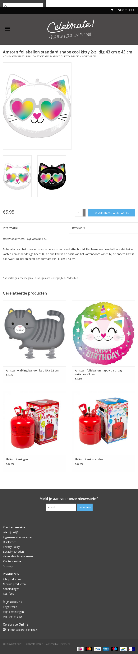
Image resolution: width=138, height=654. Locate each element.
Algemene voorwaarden (18, 537)
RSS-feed (8, 593)
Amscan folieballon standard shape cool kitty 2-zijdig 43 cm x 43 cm (54, 56)
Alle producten (12, 579)
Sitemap (8, 566)
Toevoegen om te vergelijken (50, 278)
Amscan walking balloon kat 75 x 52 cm (32, 370)
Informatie (10, 228)
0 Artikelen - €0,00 (123, 10)
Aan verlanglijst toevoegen (17, 278)
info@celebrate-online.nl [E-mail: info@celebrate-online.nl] (23, 629)
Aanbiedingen (11, 589)
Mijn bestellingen (13, 612)
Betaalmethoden (13, 551)
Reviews (78, 228)
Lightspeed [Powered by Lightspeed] (64, 644)
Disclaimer (9, 542)
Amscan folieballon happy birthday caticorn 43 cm (98, 372)
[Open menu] (7, 28)
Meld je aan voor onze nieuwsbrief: (69, 499)
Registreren (10, 607)
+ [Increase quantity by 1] (84, 211)
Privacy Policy (11, 547)
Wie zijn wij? (10, 532)
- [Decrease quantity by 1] (84, 214)
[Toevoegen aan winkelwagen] (111, 212)
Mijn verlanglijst (12, 616)
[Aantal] (79, 213)
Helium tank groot (18, 459)
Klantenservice (12, 561)
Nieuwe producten (14, 584)
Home (6, 56)
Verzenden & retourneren (18, 556)
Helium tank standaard (90, 459)
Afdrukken (72, 278)
